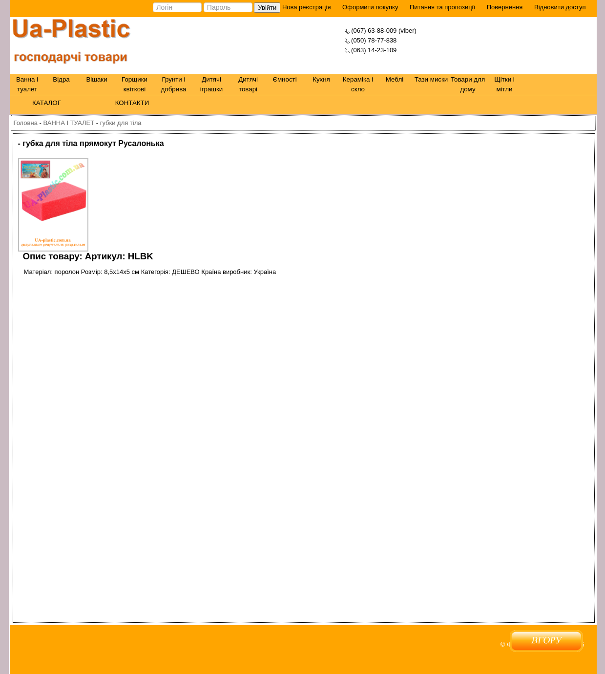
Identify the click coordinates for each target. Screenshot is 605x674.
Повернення (505, 7)
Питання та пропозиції (442, 7)
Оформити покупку (370, 7)
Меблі (394, 79)
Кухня (321, 79)
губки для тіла (121, 122)
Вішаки (96, 79)
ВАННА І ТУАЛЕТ (68, 122)
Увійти (267, 7)
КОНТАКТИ (132, 102)
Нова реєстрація (305, 7)
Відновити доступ (560, 7)
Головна (26, 122)
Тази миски (431, 79)
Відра (61, 79)
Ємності (284, 79)
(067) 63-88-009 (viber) (384, 30)
